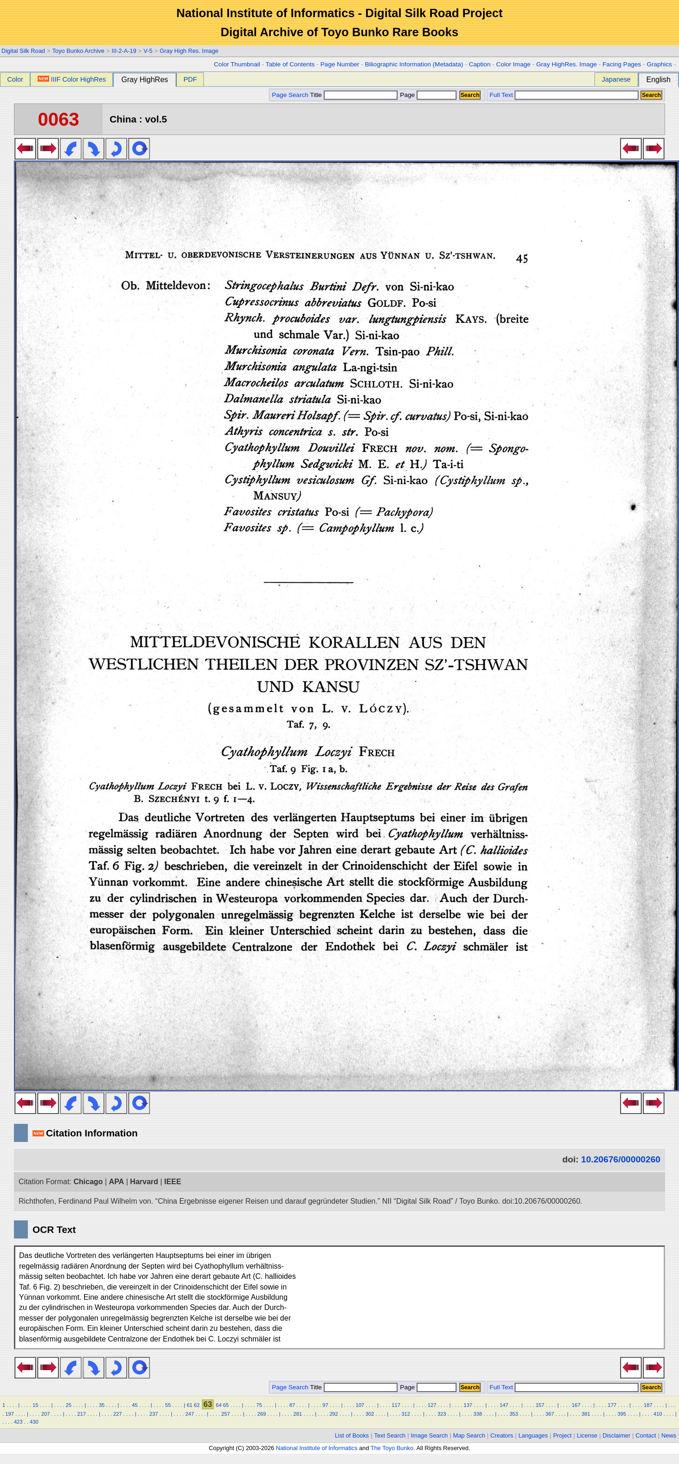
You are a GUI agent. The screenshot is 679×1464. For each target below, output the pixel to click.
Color (15, 79)
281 (298, 1414)
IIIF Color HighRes (72, 79)
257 (226, 1414)
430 (34, 1422)
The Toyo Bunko (392, 1448)
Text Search (390, 1435)
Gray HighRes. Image (566, 64)
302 (370, 1414)
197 (9, 1414)
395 (622, 1414)
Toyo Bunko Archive (78, 50)
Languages (533, 1435)
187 (648, 1405)
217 (81, 1414)
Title (354, 94)
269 (261, 1414)
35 (101, 1405)
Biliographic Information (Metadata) (414, 64)
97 (325, 1405)
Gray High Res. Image (189, 50)
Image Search (429, 1435)
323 (441, 1414)
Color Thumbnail (237, 64)
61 (189, 1405)
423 (18, 1422)
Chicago (88, 1182)
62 (196, 1405)
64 (219, 1405)
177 (611, 1405)
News (668, 1435)
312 (405, 1414)
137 (468, 1405)
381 (585, 1414)
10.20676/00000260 (620, 1159)
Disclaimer (617, 1435)
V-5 (148, 50)
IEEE (172, 1182)
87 (292, 1405)
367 (549, 1414)
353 (513, 1414)
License (587, 1435)
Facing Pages (621, 64)
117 (396, 1405)
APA (116, 1182)
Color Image (513, 64)
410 (657, 1414)
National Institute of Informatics (317, 1448)
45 (134, 1405)
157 (539, 1405)
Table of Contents (290, 64)
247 (189, 1414)
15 (35, 1405)
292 (333, 1414)
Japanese (616, 79)
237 (153, 1414)
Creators (501, 1435)
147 (504, 1405)
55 (167, 1405)
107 (360, 1405)
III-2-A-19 (123, 50)
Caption (479, 64)
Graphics (659, 64)
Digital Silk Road (23, 50)
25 (68, 1405)
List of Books (352, 1435)
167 (576, 1405)
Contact (646, 1435)
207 (45, 1414)
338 (477, 1414)
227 (117, 1414)
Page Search (290, 94)
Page (427, 94)
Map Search (469, 1435)
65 (226, 1405)
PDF (190, 79)
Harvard (144, 1182)
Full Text (501, 94)
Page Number (339, 64)
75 (259, 1405)
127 (432, 1405)
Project (562, 1435)
